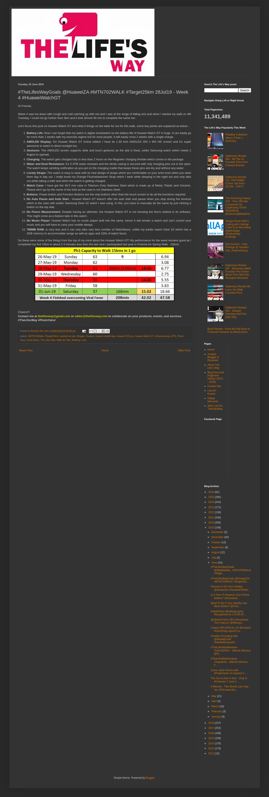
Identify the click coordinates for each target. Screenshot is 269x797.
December (217, 532)
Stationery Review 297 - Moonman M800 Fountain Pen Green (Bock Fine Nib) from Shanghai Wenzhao (238, 271)
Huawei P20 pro (125, 336)
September (218, 547)
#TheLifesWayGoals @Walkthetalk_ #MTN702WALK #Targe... (231, 570)
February (216, 711)
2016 (211, 733)
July (214, 557)
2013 (211, 748)
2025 (211, 497)
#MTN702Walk (35, 336)
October (216, 542)
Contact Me (214, 386)
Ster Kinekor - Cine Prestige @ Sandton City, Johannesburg (237, 247)
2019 (211, 527)
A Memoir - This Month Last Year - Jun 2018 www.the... (230, 688)
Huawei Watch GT (144, 336)
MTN (173, 336)
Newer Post (26, 350)
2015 (211, 738)
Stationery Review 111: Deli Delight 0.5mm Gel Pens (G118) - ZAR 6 (235, 182)
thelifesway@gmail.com (54, 316)
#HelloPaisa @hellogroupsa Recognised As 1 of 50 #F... (228, 613)
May (214, 696)
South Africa (33, 340)
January (216, 716)
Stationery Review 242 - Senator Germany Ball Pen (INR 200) (235, 312)
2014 (211, 743)
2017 (211, 727)
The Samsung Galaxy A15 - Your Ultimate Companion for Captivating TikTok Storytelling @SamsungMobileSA (237, 206)
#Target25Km (52, 336)
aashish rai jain (68, 336)
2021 (211, 517)
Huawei (90, 336)
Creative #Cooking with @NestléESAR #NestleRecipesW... (224, 639)
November (217, 537)
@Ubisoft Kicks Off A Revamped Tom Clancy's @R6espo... (229, 621)
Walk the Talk (63, 340)
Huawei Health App (105, 336)
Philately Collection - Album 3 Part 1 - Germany (237, 137)
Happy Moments (213, 400)
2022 (211, 512)
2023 (211, 507)
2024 (211, 502)
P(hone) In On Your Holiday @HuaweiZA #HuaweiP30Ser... (230, 588)
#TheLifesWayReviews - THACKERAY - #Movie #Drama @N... (230, 650)
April (214, 701)
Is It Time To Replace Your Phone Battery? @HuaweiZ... (230, 596)
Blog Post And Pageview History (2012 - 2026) (216, 377)
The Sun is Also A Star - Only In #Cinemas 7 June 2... (229, 680)
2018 (211, 722)
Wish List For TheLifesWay (215, 407)
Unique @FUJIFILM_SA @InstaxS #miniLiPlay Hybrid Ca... (231, 629)
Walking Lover (79, 340)
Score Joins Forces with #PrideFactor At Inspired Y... (228, 672)
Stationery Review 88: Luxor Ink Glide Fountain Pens (238, 289)
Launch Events (212, 392)
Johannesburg (162, 336)
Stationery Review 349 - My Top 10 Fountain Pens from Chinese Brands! (236, 160)
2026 (211, 492)
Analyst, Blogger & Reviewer (213, 357)
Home (105, 350)
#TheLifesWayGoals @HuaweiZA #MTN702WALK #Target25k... (230, 580)
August (215, 552)
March (215, 706)
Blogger (81, 336)
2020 (211, 522)
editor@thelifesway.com (91, 316)
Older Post (184, 350)
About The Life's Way (214, 366)
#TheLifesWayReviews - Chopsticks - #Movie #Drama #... (229, 662)
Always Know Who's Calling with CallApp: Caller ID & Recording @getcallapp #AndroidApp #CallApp (237, 229)
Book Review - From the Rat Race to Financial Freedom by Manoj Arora (229, 330)
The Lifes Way (48, 340)
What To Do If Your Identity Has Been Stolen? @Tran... (229, 605)
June (214, 562)
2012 (211, 753)
